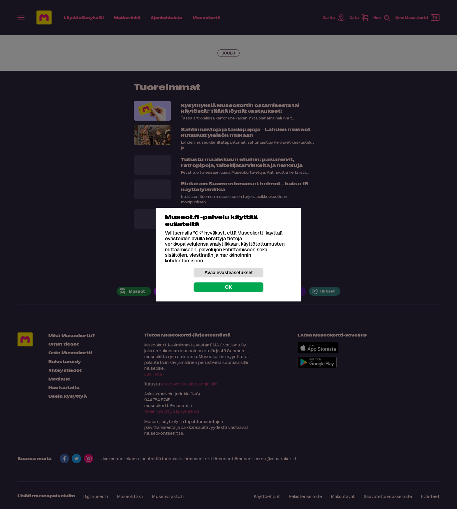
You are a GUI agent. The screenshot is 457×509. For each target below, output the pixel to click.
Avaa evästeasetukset (228, 272)
